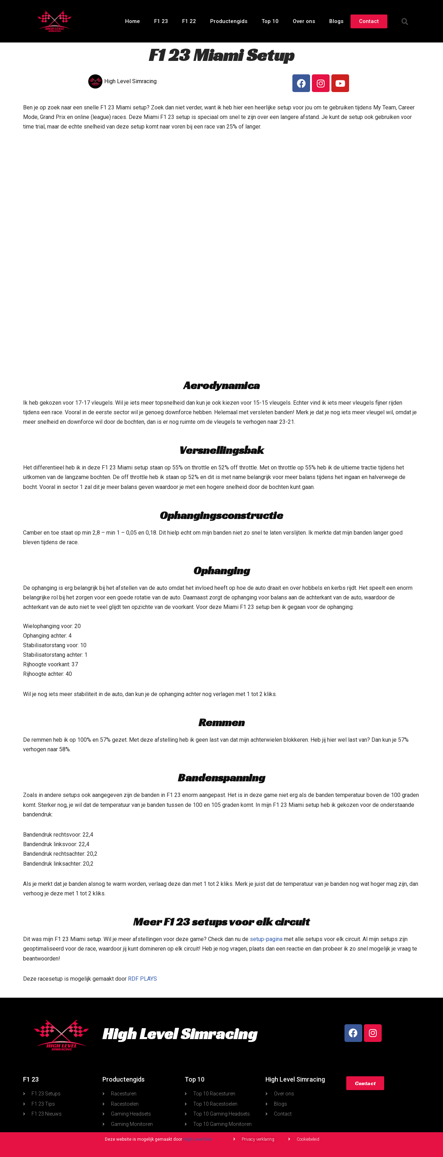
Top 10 (270, 21)
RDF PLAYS (142, 978)
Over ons (304, 21)
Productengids (228, 21)
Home (132, 21)
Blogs (336, 21)
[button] (405, 21)
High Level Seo (197, 1139)
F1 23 (161, 21)
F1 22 (189, 21)
